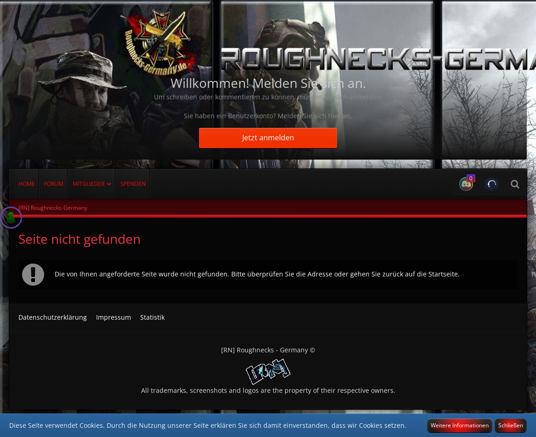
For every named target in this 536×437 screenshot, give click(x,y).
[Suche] (515, 184)
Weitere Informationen (460, 425)
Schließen (510, 425)
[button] (465, 184)
